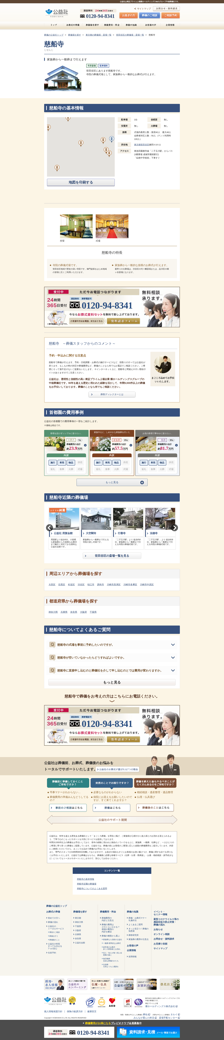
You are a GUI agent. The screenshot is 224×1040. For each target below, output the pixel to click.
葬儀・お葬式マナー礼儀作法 (138, 919)
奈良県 (73, 612)
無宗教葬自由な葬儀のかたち (111, 960)
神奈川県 (53, 612)
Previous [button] (49, 527)
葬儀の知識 (131, 25)
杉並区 (71, 584)
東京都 (78, 918)
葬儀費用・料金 (112, 25)
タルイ (173, 1014)
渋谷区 (81, 584)
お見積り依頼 (160, 944)
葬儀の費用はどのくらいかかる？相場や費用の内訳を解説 (111, 928)
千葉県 (93, 612)
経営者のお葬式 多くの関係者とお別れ (111, 948)
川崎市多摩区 (130, 584)
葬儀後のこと (54, 940)
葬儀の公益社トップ (56, 906)
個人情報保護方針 (53, 1011)
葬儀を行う (53, 936)
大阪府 (83, 612)
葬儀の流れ (53, 922)
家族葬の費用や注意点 (139, 939)
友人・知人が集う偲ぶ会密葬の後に (112, 954)
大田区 (52, 584)
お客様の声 (151, 25)
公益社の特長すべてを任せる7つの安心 (55, 946)
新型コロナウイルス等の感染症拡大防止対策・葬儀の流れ (166, 922)
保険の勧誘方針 (75, 1011)
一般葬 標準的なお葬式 (112, 943)
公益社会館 (80, 943)
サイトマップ (144, 8)
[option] (64, 528)
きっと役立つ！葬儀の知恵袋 (139, 930)
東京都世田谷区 (141, 144)
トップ (53, 25)
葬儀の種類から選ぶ (111, 936)
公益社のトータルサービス (56, 927)
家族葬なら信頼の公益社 (112, 940)
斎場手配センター (168, 1018)
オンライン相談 (162, 934)
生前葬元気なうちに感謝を (111, 966)
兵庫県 (64, 612)
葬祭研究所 (134, 935)
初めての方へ (54, 918)
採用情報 (133, 956)
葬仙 (145, 1014)
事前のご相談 (54, 932)
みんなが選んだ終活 (144, 1018)
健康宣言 (91, 1011)
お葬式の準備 (73, 25)
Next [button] (174, 527)
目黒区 (61, 584)
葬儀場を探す (92, 25)
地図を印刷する (81, 182)
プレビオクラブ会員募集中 (112, 1023)
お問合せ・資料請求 (164, 939)
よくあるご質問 (136, 924)
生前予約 (52, 953)
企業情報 (170, 25)
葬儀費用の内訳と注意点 (108, 919)
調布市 (100, 584)
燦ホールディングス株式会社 (160, 1006)
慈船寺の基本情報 (85, 879)
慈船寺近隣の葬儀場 (86, 884)
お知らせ (158, 929)
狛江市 (90, 584)
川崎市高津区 (114, 584)
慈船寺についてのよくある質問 (92, 888)
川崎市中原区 (147, 584)
